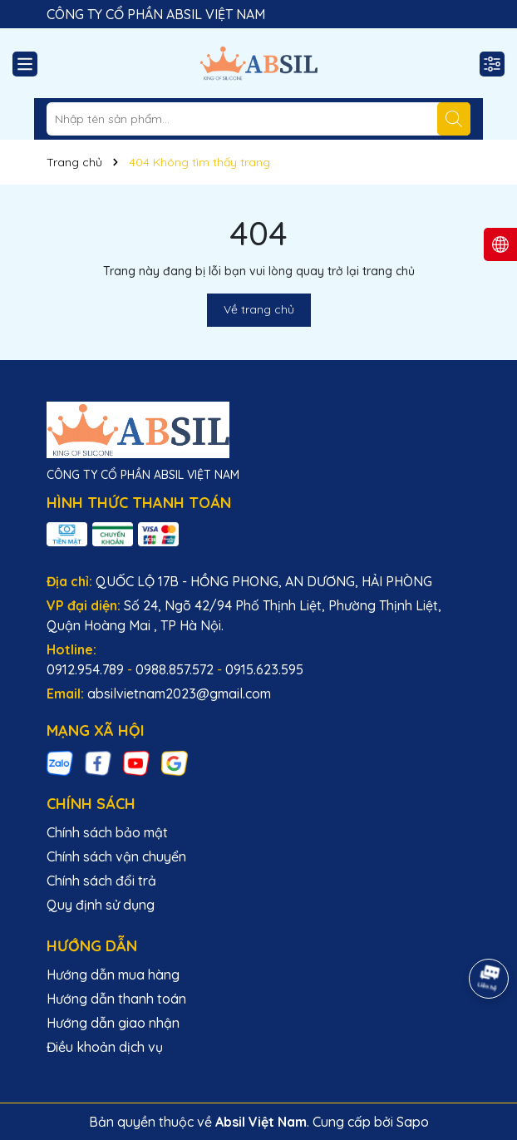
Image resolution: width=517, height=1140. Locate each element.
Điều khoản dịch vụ (105, 1047)
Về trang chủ (259, 309)
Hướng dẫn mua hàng (113, 974)
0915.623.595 (264, 669)
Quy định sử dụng (101, 904)
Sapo (412, 1121)
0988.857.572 (174, 669)
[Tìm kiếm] (453, 119)
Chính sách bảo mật (107, 832)
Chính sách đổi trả (101, 880)
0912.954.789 (85, 669)
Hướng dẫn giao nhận (113, 1022)
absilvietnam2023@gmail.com (179, 693)
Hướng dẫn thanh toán (116, 998)
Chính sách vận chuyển (116, 856)
